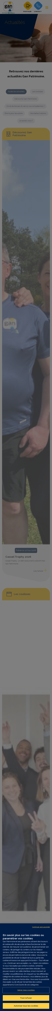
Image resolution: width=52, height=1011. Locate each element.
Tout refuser (26, 998)
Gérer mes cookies (26, 990)
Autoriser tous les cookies (26, 1006)
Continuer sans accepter (41, 927)
